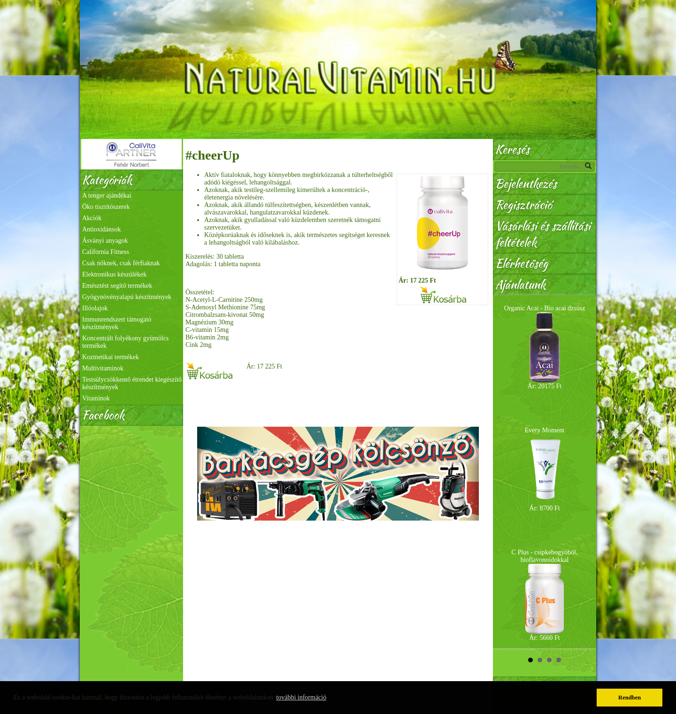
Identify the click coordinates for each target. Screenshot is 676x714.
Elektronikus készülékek (114, 274)
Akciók (91, 218)
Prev (505, 471)
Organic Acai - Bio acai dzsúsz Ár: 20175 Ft (544, 347)
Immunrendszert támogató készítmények (116, 323)
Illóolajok (95, 308)
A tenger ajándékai (106, 195)
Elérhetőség (521, 263)
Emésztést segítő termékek (117, 285)
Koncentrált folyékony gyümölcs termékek (125, 342)
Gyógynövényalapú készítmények (126, 296)
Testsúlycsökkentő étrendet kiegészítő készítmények (132, 383)
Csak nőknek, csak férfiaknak (121, 263)
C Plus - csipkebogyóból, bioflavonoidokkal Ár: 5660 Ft (545, 595)
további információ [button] (301, 697)
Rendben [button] (629, 697)
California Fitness (105, 251)
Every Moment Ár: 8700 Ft (544, 469)
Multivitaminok (102, 368)
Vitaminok (96, 398)
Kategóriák (107, 180)
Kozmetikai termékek (110, 357)
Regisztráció (523, 205)
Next (584, 471)
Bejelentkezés (526, 184)
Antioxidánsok (101, 229)
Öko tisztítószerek (106, 206)
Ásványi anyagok (105, 240)
